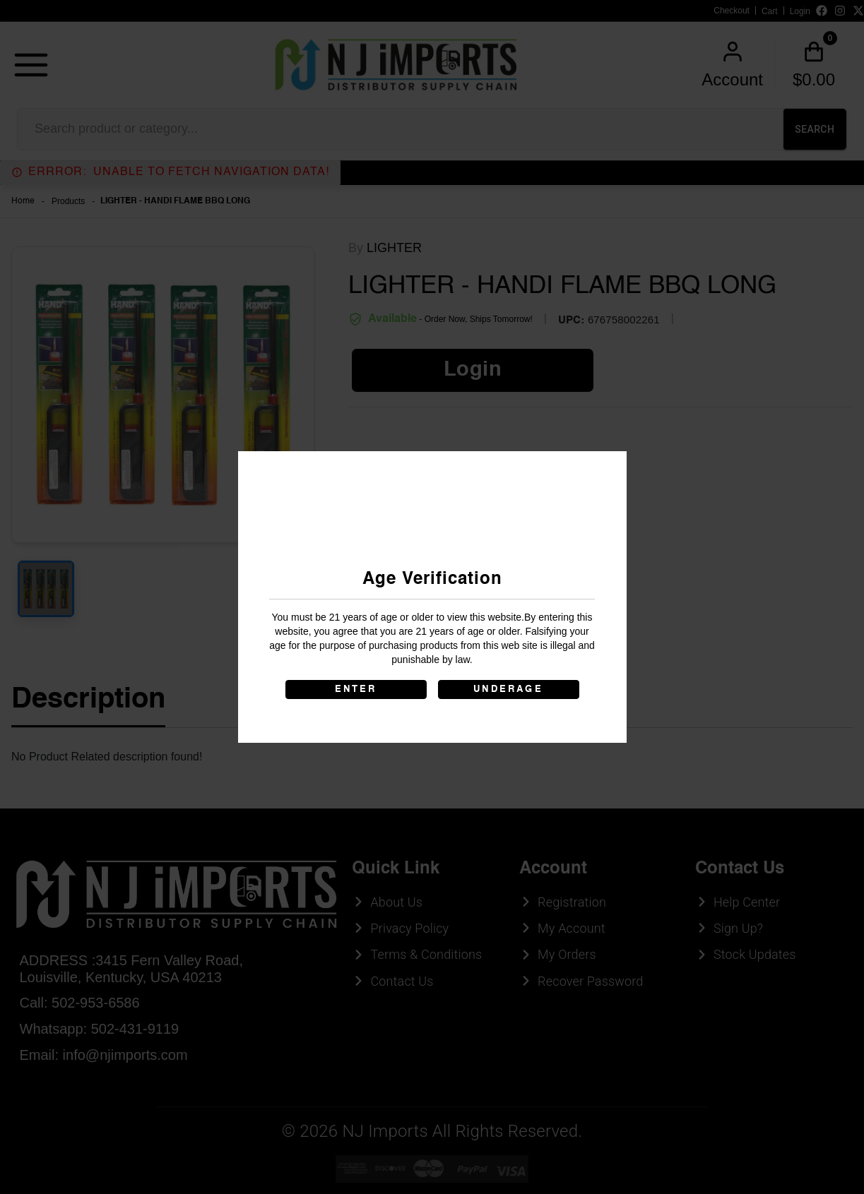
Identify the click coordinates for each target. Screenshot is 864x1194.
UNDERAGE (508, 689)
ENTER (356, 689)
